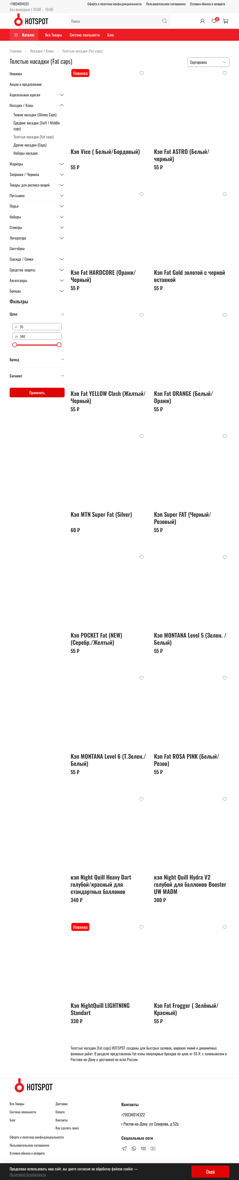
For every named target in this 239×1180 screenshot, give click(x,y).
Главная (15, 51)
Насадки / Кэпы (42, 51)
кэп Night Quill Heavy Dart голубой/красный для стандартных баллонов (101, 884)
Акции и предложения (26, 84)
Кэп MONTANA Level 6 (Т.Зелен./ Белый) (108, 760)
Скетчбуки (17, 248)
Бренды (15, 291)
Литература (18, 238)
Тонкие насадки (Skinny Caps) (34, 114)
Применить (37, 392)
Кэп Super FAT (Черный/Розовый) (182, 518)
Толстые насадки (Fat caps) (33, 137)
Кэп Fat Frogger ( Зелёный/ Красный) (186, 1009)
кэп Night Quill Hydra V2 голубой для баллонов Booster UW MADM (190, 884)
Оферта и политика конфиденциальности (114, 3)
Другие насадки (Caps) (29, 145)
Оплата (60, 1111)
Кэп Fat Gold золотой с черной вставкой (189, 276)
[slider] (14, 344)
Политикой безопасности (28, 1174)
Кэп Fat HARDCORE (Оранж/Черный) (103, 276)
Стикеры (16, 227)
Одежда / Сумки (21, 259)
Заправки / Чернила (24, 174)
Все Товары (53, 35)
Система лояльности (85, 35)
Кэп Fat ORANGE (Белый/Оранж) (183, 397)
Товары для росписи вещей (29, 185)
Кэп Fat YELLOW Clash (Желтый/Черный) (108, 397)
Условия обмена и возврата (207, 3)
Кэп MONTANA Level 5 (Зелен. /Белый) (190, 638)
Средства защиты (22, 270)
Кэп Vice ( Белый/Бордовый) (105, 151)
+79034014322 (19, 3)
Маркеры (16, 164)
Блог (110, 35)
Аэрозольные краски (25, 95)
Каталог (24, 35)
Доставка (61, 1103)
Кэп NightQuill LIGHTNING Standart (100, 1009)
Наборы (15, 217)
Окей (210, 1171)
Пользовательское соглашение (166, 3)
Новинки (16, 73)
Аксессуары (18, 280)
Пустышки (17, 195)
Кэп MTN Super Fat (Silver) (101, 514)
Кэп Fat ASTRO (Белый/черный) (181, 155)
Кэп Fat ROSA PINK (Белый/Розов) (186, 760)
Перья (14, 206)
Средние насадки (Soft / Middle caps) (36, 125)
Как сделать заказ (67, 1127)
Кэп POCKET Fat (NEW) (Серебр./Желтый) (96, 638)
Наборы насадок (25, 153)
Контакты (61, 1119)
